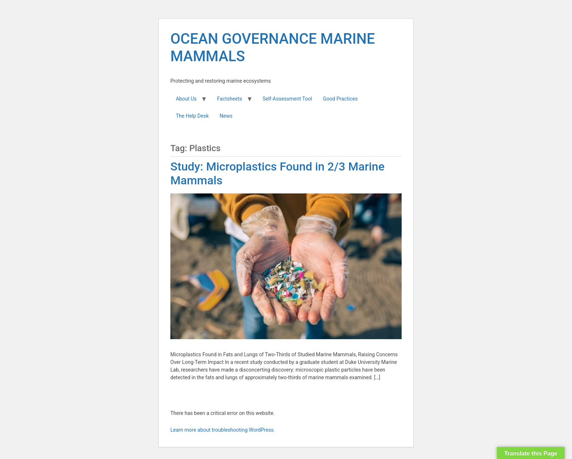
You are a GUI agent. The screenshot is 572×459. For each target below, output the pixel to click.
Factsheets (229, 99)
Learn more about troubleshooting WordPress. (222, 430)
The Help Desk (192, 116)
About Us (186, 99)
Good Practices (340, 99)
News (226, 116)
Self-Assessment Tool (287, 99)
